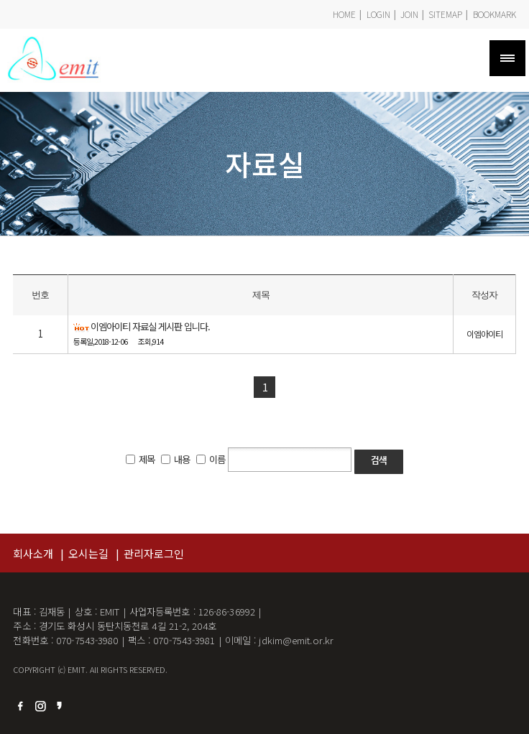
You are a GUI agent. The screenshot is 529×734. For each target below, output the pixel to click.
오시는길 (88, 553)
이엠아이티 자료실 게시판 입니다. (150, 327)
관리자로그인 (154, 553)
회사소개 (33, 553)
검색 (379, 460)
